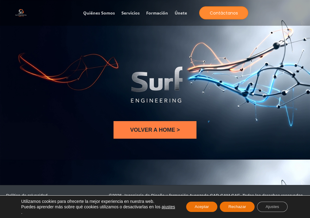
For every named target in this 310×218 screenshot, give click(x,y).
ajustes (28, 212)
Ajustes (272, 206)
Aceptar (198, 206)
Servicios (130, 13)
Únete (181, 13)
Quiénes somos (99, 13)
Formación (157, 13)
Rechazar (235, 206)
